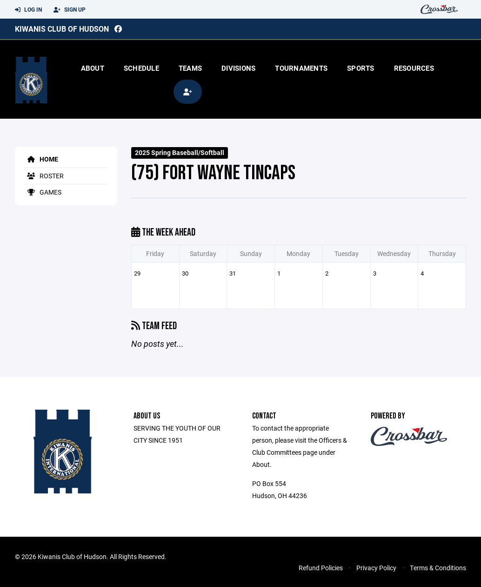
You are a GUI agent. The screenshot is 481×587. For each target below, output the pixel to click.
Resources (414, 68)
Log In (28, 10)
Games (42, 192)
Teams (190, 68)
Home (41, 159)
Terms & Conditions (438, 567)
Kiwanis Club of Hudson (62, 29)
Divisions (238, 68)
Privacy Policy (376, 567)
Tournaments (301, 68)
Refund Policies (321, 567)
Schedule (141, 68)
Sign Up (69, 10)
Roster (44, 175)
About (92, 68)
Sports (360, 68)
